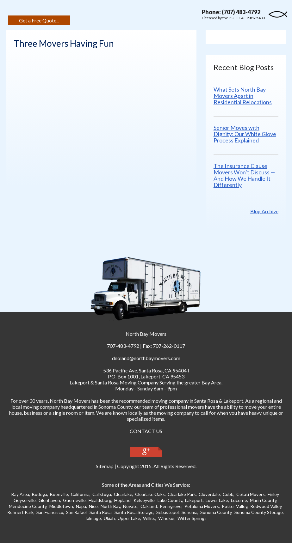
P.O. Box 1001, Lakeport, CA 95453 (146, 376)
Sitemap (105, 466)
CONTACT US (146, 431)
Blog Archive (264, 211)
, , (145, 370)
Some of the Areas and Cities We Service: (146, 485)
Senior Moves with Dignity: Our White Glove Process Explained (245, 134)
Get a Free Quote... (39, 20)
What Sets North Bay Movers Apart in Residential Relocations (243, 96)
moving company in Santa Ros (183, 401)
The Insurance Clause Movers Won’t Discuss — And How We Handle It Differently (244, 175)
